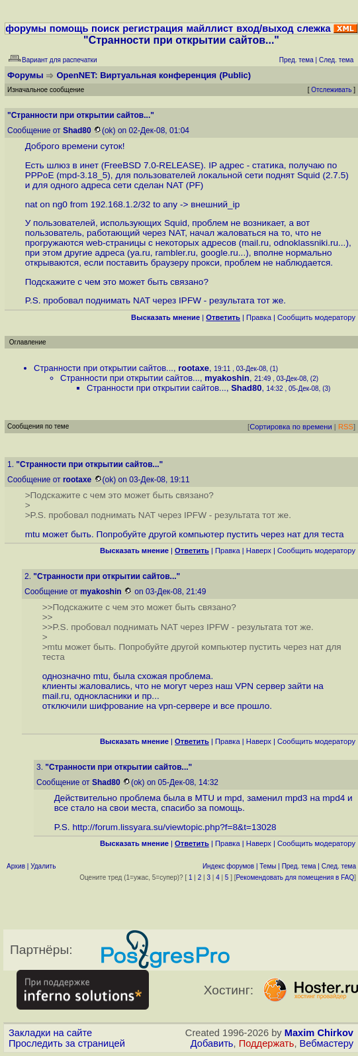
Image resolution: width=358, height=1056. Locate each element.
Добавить (212, 1043)
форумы (25, 28)
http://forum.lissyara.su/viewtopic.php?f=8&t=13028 (174, 827)
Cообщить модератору (316, 317)
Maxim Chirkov (319, 1033)
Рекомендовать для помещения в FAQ (295, 877)
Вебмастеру (326, 1043)
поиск (105, 28)
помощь (69, 28)
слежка (313, 28)
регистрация (152, 28)
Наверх (258, 550)
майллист (209, 28)
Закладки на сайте (50, 1033)
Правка (258, 317)
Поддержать (266, 1043)
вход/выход (264, 28)
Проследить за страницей (67, 1043)
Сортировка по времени (290, 427)
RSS (345, 427)
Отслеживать (331, 89)
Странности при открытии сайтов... (103, 368)
